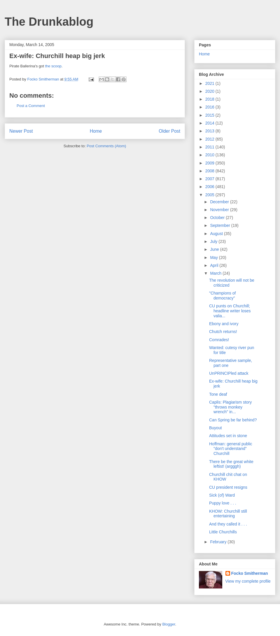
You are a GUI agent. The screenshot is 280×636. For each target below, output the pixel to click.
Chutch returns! (223, 331)
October (218, 217)
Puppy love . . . (222, 503)
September (220, 225)
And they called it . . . (228, 524)
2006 (210, 186)
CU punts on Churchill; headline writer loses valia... (230, 311)
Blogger (168, 624)
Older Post (169, 131)
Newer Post (21, 131)
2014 (210, 123)
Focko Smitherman (249, 573)
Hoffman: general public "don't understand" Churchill (230, 448)
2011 (210, 147)
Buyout (215, 427)
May (214, 257)
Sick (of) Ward (222, 495)
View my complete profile (248, 581)
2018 (210, 99)
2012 (210, 139)
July (214, 241)
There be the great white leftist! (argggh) (231, 464)
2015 (210, 115)
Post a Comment (31, 106)
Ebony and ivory (223, 323)
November (220, 209)
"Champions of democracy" (222, 295)
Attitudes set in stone (228, 435)
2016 (210, 107)
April (214, 265)
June (215, 249)
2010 (210, 155)
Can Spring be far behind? (233, 420)
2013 (210, 131)
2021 (210, 83)
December (220, 201)
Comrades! (219, 339)
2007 (210, 178)
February (219, 541)
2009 (210, 163)
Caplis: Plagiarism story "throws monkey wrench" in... (230, 407)
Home (96, 131)
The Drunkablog (49, 21)
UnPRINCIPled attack (229, 373)
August (217, 233)
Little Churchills (223, 532)
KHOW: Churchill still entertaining (228, 513)
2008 (210, 171)
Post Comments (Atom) (106, 146)
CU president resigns (228, 487)
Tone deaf (218, 394)
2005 (210, 194)
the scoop (53, 66)
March (216, 273)
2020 (210, 91)
